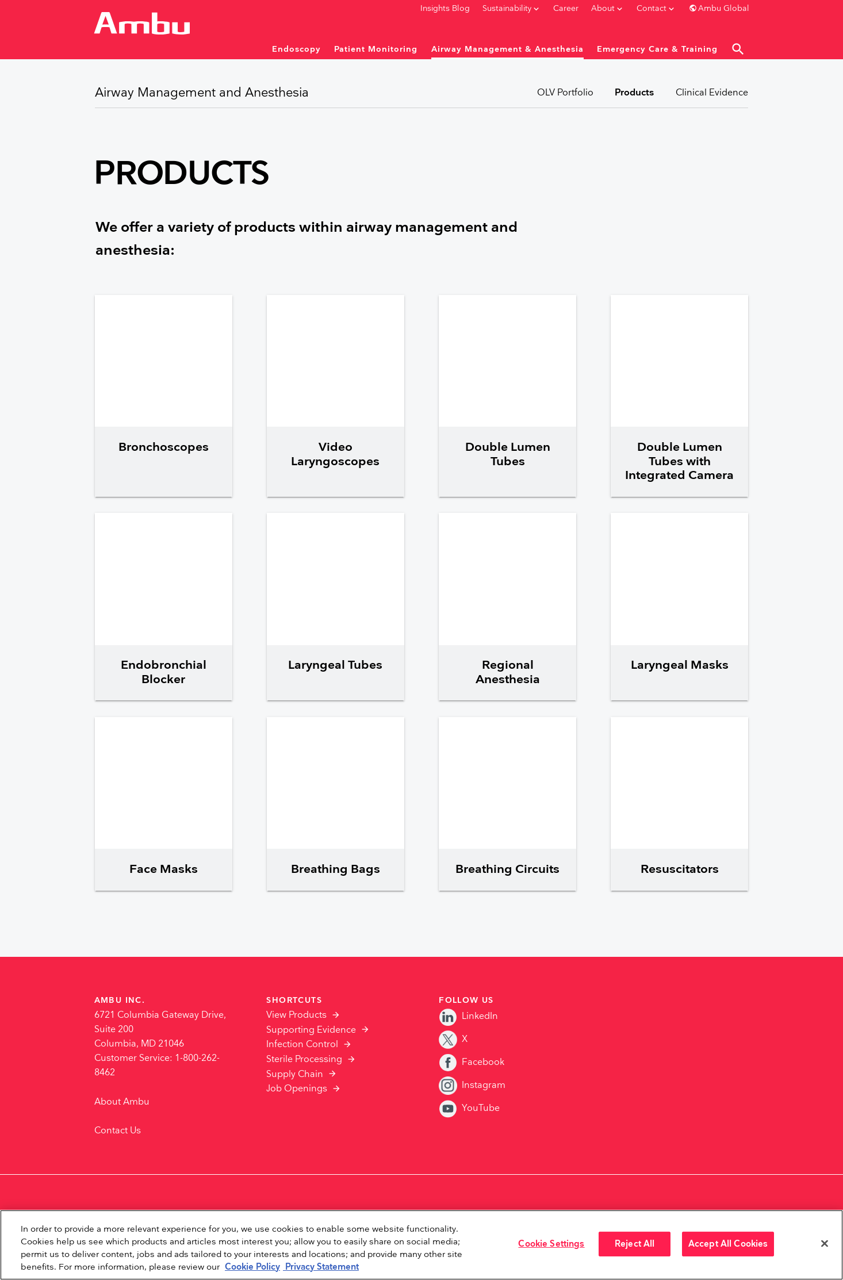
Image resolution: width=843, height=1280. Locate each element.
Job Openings (296, 1088)
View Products (296, 1015)
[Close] (824, 1243)
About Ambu (122, 1102)
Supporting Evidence (311, 1030)
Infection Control (302, 1044)
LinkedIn (468, 1016)
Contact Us (117, 1130)
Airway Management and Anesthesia (202, 93)
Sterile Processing (304, 1059)
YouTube (469, 1108)
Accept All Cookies (728, 1244)
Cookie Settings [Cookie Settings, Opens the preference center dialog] (551, 1244)
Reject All (634, 1244)
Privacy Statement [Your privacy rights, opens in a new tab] (321, 1267)
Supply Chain (294, 1074)
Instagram (472, 1085)
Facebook (471, 1062)
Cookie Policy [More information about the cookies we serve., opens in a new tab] (252, 1267)
